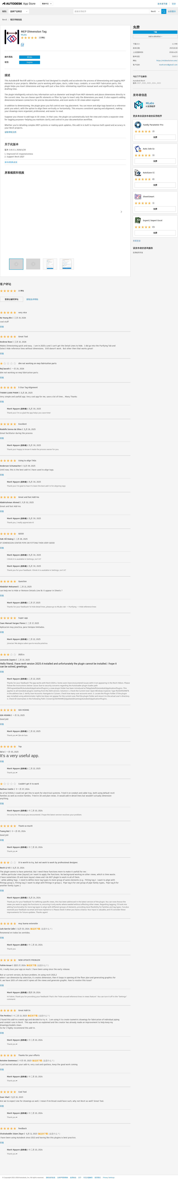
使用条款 (73, 1177)
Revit (4, 19)
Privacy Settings (109, 1177)
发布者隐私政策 (11, 162)
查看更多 (137, 240)
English (30, 62)
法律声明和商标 (62, 1177)
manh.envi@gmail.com (168, 65)
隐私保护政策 (50, 1177)
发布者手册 (162, 3)
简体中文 (46, 4)
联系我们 (98, 1177)
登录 (174, 3)
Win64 (29, 57)
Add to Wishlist (155, 36)
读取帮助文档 (10, 132)
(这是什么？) (46, 928)
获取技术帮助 (32, 299)
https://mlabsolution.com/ (166, 60)
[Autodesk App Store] (19, 4)
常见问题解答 (88, 1177)
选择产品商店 (16, 11)
